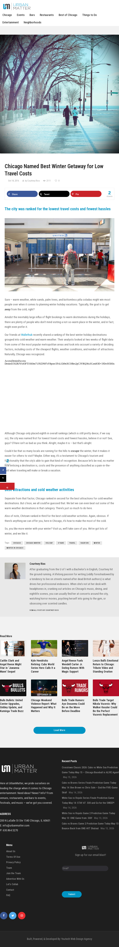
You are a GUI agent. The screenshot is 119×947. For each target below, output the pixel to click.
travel (72, 543)
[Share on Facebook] (22, 194)
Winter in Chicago (15, 548)
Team (9, 867)
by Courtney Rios (32, 180)
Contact (10, 889)
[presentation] (85, 882)
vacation (85, 543)
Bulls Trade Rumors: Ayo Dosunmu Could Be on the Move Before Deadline (73, 706)
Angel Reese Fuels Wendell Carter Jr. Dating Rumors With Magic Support (73, 666)
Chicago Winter (33, 543)
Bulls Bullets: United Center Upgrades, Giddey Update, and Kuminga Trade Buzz (12, 706)
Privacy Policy (13, 862)
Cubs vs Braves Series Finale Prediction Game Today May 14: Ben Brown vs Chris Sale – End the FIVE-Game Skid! (90, 787)
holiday (49, 543)
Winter (97, 543)
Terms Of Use (13, 856)
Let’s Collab (12, 884)
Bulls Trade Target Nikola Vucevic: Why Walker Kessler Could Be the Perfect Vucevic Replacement (105, 707)
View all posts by (44, 610)
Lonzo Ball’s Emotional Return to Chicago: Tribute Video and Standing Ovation (105, 666)
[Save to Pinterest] (86, 194)
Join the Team (13, 873)
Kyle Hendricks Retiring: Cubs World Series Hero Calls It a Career (43, 666)
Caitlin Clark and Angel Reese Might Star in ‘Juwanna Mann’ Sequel (10, 666)
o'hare (61, 543)
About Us (10, 851)
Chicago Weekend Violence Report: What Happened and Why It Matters (43, 706)
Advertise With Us (15, 878)
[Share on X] (54, 194)
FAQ (8, 895)
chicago (17, 543)
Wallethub (26, 335)
